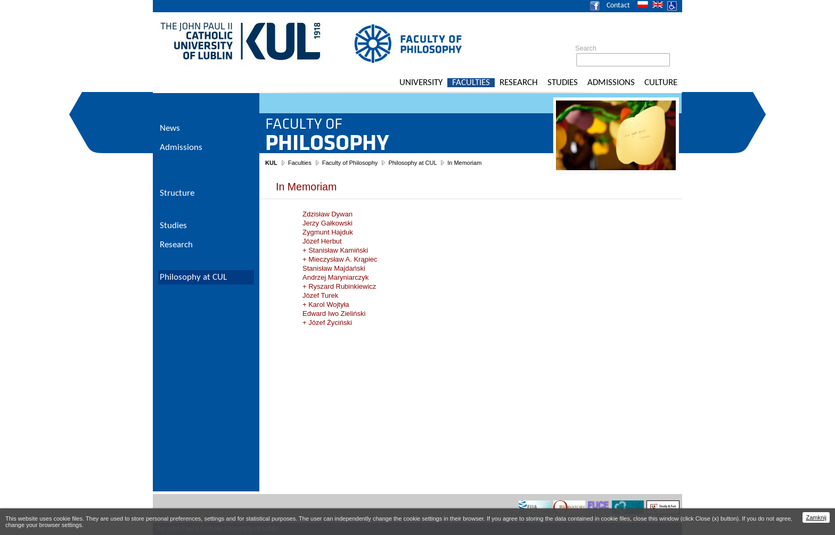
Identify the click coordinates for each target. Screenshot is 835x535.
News (170, 128)
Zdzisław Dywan (327, 214)
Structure (177, 193)
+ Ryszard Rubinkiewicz (339, 286)
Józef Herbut (322, 241)
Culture (660, 82)
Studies (562, 82)
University (421, 82)
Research (519, 82)
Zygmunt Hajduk (327, 232)
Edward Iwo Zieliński (334, 313)
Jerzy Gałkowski (327, 223)
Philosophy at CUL (412, 163)
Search (585, 48)
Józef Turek (320, 295)
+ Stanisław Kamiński (335, 250)
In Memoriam (464, 163)
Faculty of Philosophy (350, 163)
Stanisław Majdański (333, 268)
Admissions (611, 82)
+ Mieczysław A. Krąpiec (340, 259)
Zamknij (816, 517)
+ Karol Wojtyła (325, 304)
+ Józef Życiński (327, 323)
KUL (271, 163)
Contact (618, 6)
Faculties (471, 82)
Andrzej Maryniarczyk (335, 277)
